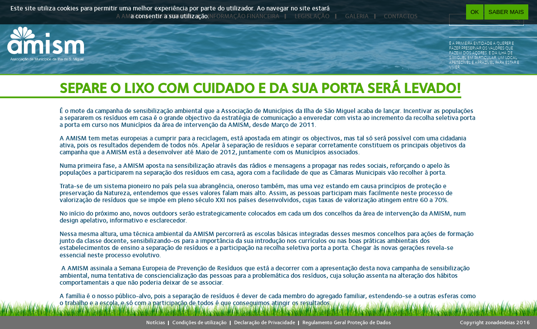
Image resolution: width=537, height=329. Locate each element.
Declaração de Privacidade (264, 322)
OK (474, 12)
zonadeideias (500, 322)
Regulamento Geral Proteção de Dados (346, 322)
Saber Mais (506, 12)
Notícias (155, 322)
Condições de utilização (199, 322)
